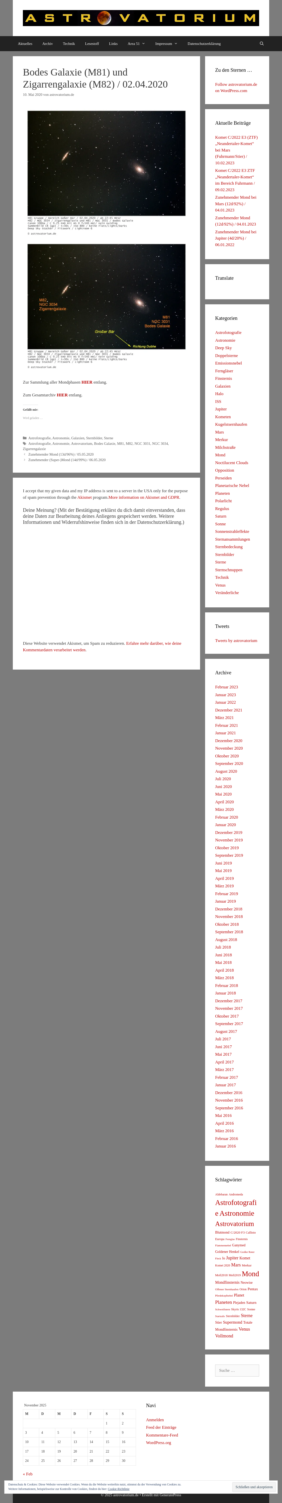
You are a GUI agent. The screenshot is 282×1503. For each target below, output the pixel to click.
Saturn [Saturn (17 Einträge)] (251, 1302)
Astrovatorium (81, 444)
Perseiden (223, 478)
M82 (129, 444)
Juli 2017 (223, 1039)
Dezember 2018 (228, 909)
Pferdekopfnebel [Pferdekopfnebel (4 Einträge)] (224, 1295)
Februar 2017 (226, 1077)
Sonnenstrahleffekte (232, 531)
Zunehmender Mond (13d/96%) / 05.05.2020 (61, 454)
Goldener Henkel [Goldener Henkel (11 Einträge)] (227, 1252)
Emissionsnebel (228, 363)
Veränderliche (227, 592)
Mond (220, 455)
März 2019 (224, 886)
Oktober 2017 (227, 1016)
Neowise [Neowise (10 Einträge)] (247, 1282)
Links (113, 44)
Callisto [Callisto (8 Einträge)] (251, 1232)
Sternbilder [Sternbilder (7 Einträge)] (233, 1316)
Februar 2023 (226, 687)
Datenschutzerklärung (204, 44)
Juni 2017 (223, 1046)
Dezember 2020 (228, 740)
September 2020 (229, 763)
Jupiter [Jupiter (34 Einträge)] (232, 1257)
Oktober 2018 (227, 924)
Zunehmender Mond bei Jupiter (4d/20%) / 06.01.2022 (235, 238)
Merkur (221, 439)
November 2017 (229, 1008)
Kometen (223, 416)
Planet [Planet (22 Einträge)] (239, 1295)
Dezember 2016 (228, 1092)
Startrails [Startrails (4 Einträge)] (220, 1316)
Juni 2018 (223, 955)
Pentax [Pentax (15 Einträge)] (253, 1289)
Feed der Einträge (161, 1427)
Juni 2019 (223, 863)
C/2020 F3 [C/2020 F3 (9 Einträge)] (237, 1232)
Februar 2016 (226, 1138)
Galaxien (77, 438)
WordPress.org (158, 1442)
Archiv (47, 44)
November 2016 (229, 1100)
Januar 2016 (225, 1146)
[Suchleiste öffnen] (261, 43)
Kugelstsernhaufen (231, 424)
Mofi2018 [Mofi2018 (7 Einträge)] (221, 1275)
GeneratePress (170, 1495)
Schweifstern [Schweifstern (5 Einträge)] (222, 1309)
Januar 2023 (225, 694)
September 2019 (229, 855)
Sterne (108, 438)
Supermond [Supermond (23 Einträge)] (232, 1322)
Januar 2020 (225, 824)
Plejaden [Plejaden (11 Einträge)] (239, 1303)
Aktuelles (25, 44)
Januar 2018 (225, 993)
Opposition (224, 470)
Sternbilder (94, 438)
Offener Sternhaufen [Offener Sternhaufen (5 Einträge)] (227, 1289)
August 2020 (226, 771)
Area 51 (139, 43)
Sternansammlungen (232, 539)
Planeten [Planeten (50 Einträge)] (223, 1302)
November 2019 (229, 840)
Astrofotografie (39, 438)
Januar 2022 (225, 702)
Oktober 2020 (227, 756)
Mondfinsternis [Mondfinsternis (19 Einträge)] (227, 1282)
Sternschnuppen (229, 569)
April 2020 (224, 802)
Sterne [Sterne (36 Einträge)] (247, 1315)
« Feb (27, 1474)
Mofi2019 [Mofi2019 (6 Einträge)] (235, 1275)
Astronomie (60, 438)
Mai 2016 (223, 1115)
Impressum (169, 43)
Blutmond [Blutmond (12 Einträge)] (222, 1232)
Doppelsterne (226, 355)
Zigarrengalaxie (34, 449)
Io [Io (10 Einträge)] (223, 1258)
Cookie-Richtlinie (118, 1489)
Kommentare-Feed (162, 1435)
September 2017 (229, 1023)
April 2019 (224, 878)
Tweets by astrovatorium (236, 640)
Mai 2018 (223, 962)
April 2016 (224, 1123)
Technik (69, 44)
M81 (120, 444)
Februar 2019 (226, 893)
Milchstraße (225, 447)
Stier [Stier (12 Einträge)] (218, 1322)
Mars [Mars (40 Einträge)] (236, 1264)
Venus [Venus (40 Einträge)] (244, 1329)
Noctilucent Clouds (231, 462)
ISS (218, 401)
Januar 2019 (225, 901)
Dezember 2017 (228, 1000)
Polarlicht (223, 500)
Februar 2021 (226, 725)
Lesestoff (92, 44)
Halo (219, 393)
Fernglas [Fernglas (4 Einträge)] (230, 1239)
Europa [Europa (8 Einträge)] (219, 1239)
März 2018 (224, 977)
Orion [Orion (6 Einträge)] (243, 1289)
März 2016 (224, 1130)
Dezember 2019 (228, 832)
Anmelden (155, 1419)
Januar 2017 (225, 1085)
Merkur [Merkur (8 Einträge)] (246, 1265)
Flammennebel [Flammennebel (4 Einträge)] (223, 1245)
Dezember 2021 (228, 710)
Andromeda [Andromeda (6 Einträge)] (236, 1194)
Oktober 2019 (227, 847)
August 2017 (226, 1031)
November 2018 (229, 916)
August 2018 (226, 939)
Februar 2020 (226, 817)
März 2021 (224, 717)
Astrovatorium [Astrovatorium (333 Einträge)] (234, 1224)
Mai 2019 (223, 870)
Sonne (220, 524)
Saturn (220, 516)
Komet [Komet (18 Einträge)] (245, 1258)
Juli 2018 (223, 947)
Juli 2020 (223, 778)
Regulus (222, 508)
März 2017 (224, 1069)
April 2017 (224, 1062)
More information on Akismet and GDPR (143, 497)
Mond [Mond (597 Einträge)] (250, 1274)
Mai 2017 (223, 1054)
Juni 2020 (223, 786)
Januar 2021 (225, 733)
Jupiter (221, 409)
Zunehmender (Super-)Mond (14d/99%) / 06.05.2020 (67, 460)
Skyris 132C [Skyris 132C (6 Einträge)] (238, 1309)
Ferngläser (224, 371)
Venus (220, 585)
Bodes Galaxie (104, 444)
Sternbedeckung (229, 546)
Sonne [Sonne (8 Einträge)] (251, 1309)
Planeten (222, 493)
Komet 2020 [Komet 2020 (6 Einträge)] (222, 1265)
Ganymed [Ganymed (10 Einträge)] (239, 1245)
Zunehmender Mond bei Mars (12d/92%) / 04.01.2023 (235, 203)
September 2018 (229, 931)
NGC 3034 (160, 444)
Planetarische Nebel (232, 485)
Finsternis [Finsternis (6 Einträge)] (242, 1239)
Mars (219, 432)
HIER (86, 382)
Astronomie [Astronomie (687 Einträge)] (236, 1213)
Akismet (84, 497)
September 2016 (229, 1108)
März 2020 (224, 809)
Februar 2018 (226, 985)
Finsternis (223, 378)
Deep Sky (223, 347)
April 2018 (224, 970)
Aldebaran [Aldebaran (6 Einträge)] (221, 1194)
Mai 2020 (223, 794)
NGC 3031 (142, 444)
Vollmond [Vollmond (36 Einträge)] (224, 1335)
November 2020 (229, 748)
